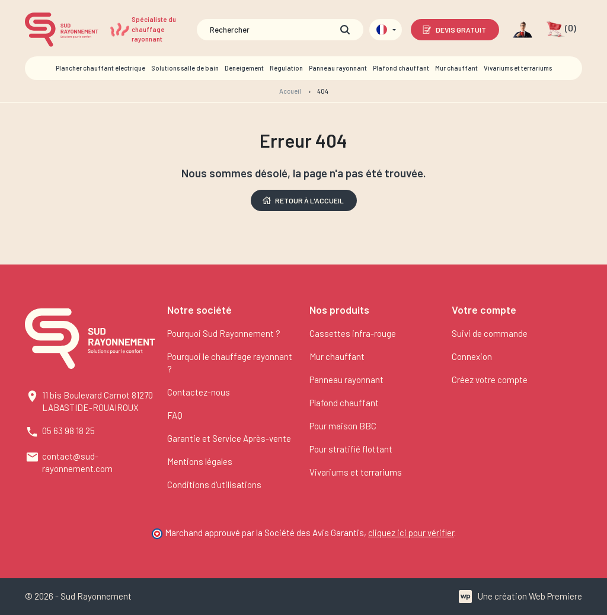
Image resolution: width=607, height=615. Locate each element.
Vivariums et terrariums (355, 472)
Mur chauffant (337, 356)
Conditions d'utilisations (214, 484)
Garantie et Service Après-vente (229, 438)
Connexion (472, 356)
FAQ (175, 415)
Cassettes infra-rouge (352, 333)
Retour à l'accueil (302, 200)
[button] (561, 29)
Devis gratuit (453, 29)
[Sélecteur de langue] (385, 29)
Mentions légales (199, 461)
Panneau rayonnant (346, 379)
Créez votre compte (490, 379)
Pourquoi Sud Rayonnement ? (223, 333)
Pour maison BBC (342, 425)
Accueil (290, 91)
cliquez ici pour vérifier (411, 532)
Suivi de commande (490, 333)
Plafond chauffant (344, 402)
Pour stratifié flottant (350, 449)
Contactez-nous (198, 392)
